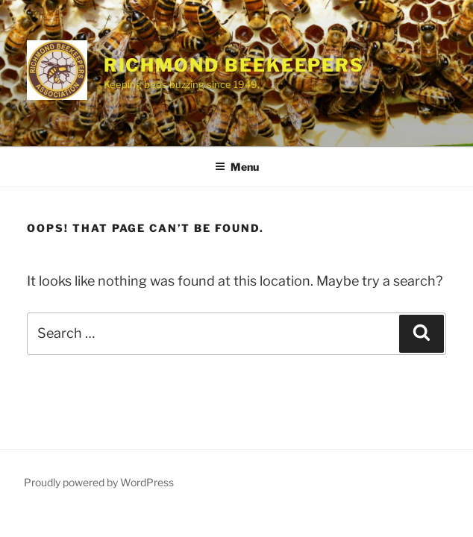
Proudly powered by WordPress (99, 482)
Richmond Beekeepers (234, 65)
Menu (237, 166)
